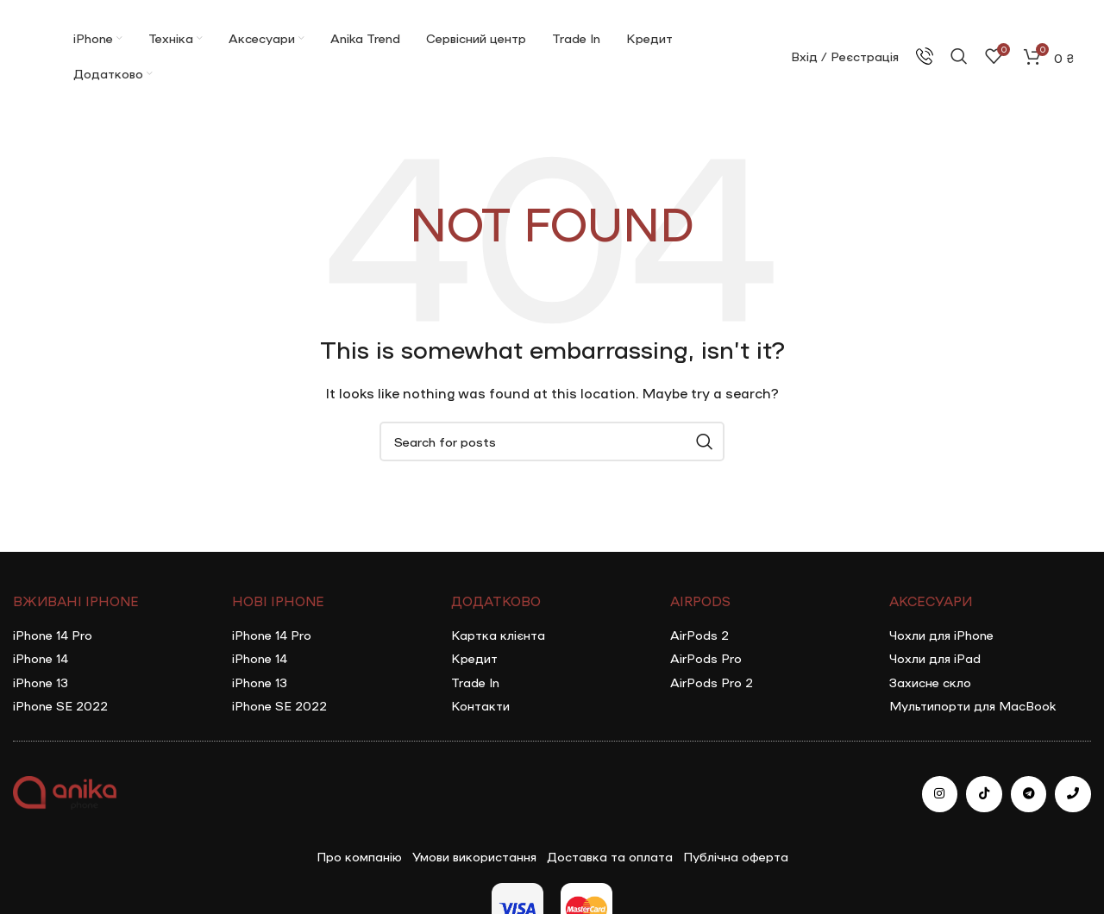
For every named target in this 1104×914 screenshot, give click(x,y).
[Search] (959, 56)
